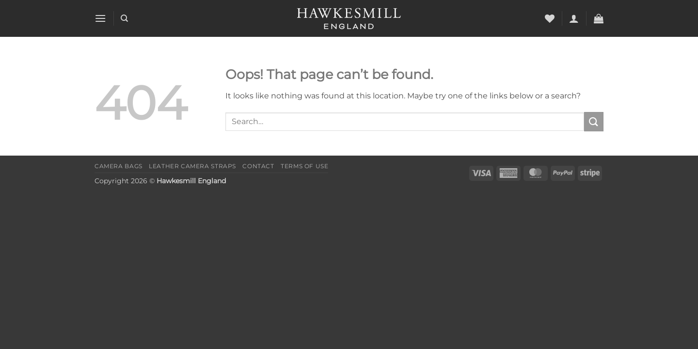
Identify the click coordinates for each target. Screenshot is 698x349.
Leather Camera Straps (192, 166)
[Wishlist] (550, 18)
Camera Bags (119, 166)
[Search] (124, 18)
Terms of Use (304, 166)
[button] (100, 18)
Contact (258, 166)
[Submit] (593, 121)
